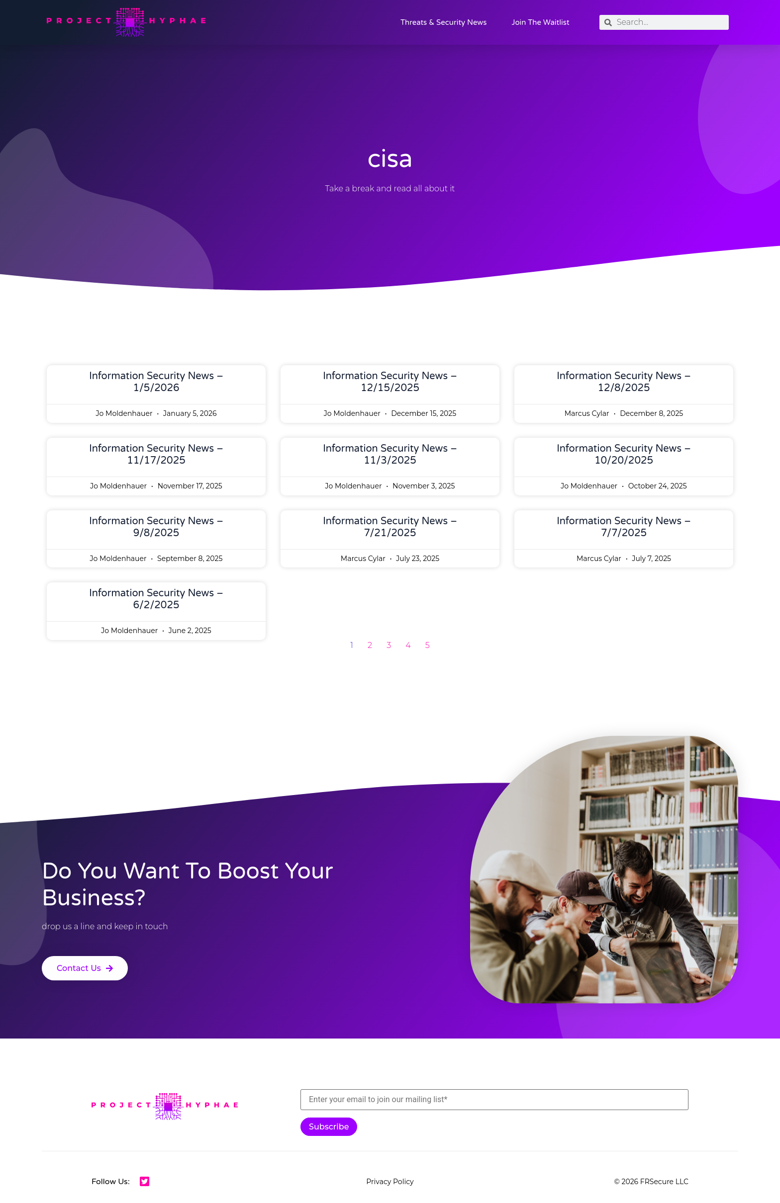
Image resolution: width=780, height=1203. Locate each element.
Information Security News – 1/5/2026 (156, 382)
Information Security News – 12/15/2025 (390, 382)
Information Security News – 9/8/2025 (156, 527)
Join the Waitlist (540, 22)
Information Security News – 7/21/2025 (390, 527)
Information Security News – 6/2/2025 (156, 599)
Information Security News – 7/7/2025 (624, 527)
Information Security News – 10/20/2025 (624, 455)
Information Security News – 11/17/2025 (156, 455)
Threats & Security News (443, 22)
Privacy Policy (389, 1181)
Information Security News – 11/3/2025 (390, 455)
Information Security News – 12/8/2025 (624, 382)
